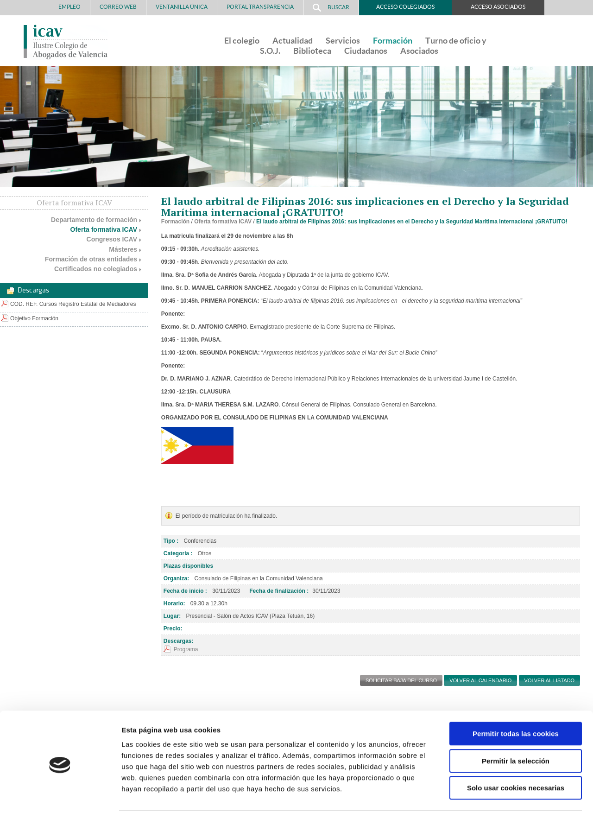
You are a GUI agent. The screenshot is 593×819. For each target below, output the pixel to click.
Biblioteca (312, 51)
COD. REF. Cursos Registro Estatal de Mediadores (73, 304)
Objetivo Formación (34, 318)
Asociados (419, 51)
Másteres (123, 249)
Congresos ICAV (112, 239)
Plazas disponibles (188, 566)
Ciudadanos (365, 51)
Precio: (173, 628)
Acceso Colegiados (405, 7)
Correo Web (118, 7)
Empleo (69, 7)
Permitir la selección (515, 733)
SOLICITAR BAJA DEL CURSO (401, 680)
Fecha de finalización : (279, 591)
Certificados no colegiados (95, 269)
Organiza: (176, 578)
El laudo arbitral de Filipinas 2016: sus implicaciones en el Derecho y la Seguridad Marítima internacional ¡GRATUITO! (412, 221)
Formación (392, 40)
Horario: (174, 603)
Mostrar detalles (498, 801)
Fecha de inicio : (185, 591)
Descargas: (179, 641)
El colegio (241, 40)
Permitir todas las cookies (516, 706)
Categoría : (178, 553)
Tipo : (171, 541)
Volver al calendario (480, 680)
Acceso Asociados (498, 7)
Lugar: (172, 616)
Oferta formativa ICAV (103, 229)
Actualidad (292, 40)
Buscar (331, 8)
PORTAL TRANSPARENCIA (260, 7)
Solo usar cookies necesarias (515, 760)
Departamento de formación (94, 219)
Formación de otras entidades (91, 259)
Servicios (343, 40)
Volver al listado (549, 680)
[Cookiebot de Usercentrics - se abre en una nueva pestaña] (60, 801)
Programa (186, 649)
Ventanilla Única (182, 7)
